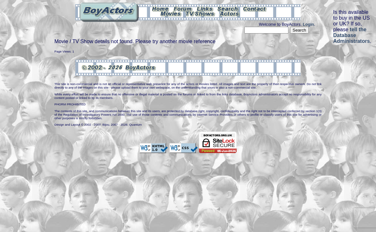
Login (308, 24)
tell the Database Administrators (351, 35)
